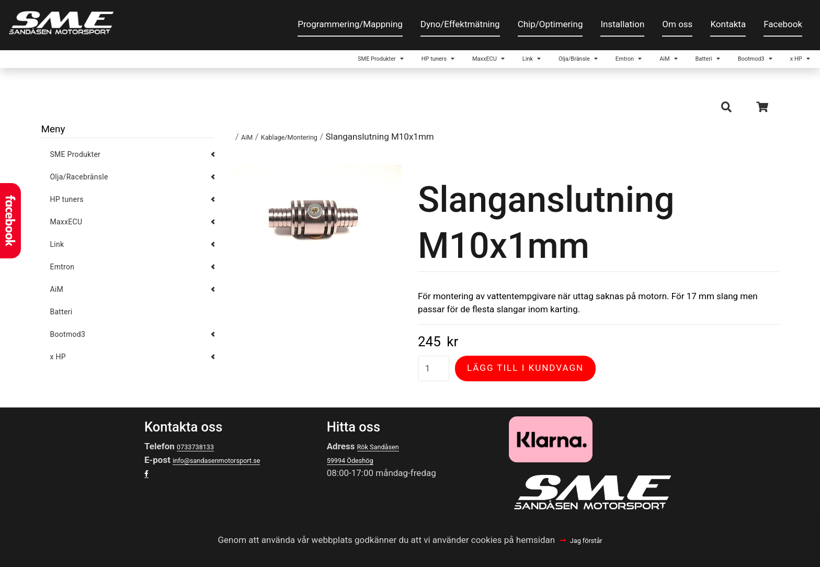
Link (393, 62)
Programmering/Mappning (350, 24)
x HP (779, 62)
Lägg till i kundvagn (525, 378)
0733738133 (202, 456)
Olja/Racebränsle (79, 187)
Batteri (644, 62)
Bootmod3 (714, 62)
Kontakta (728, 24)
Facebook (783, 24)
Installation (622, 24)
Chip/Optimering (550, 24)
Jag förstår (587, 540)
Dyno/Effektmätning (460, 24)
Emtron (536, 62)
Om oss (677, 24)
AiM (591, 62)
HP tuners (256, 62)
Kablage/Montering (303, 147)
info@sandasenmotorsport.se (231, 470)
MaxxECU (332, 62)
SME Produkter (169, 62)
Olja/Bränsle (460, 62)
